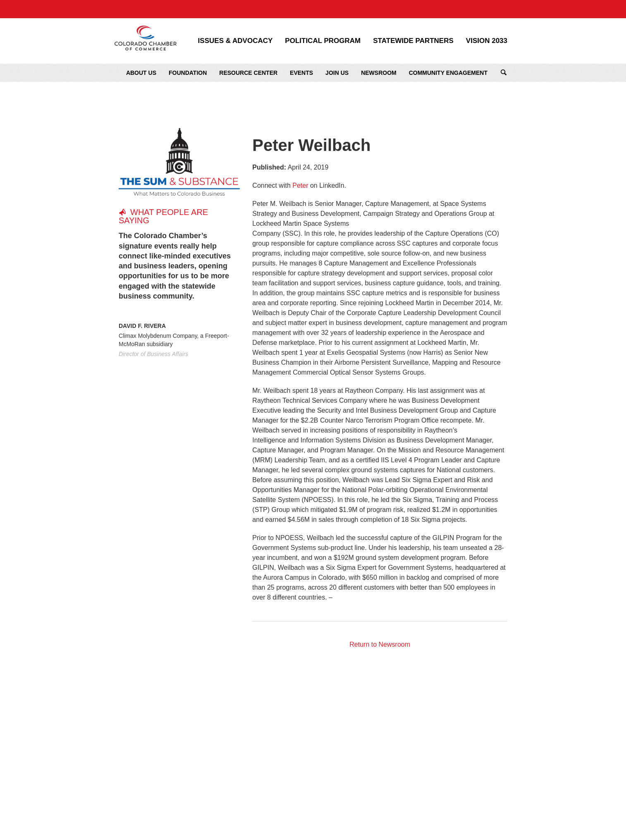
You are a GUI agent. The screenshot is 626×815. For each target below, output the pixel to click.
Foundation (188, 72)
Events (301, 72)
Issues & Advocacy (235, 40)
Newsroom (379, 72)
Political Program (323, 40)
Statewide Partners (413, 40)
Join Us (337, 72)
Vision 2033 (486, 40)
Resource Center (248, 72)
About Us (141, 72)
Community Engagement (448, 72)
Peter (300, 185)
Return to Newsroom (379, 644)
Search (504, 73)
